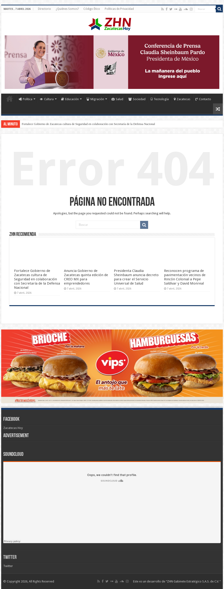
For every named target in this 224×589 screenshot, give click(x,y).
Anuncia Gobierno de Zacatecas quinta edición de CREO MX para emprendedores (86, 277)
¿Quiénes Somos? (67, 9)
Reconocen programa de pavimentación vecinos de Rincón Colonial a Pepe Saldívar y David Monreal (184, 277)
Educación (70, 99)
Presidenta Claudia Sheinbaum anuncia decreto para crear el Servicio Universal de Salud (136, 277)
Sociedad (137, 99)
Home (10, 98)
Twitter (10, 557)
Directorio (44, 9)
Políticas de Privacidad (119, 9)
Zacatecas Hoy (13, 428)
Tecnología (160, 99)
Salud (117, 99)
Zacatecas (182, 99)
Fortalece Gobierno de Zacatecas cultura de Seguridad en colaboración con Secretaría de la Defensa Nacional (88, 124)
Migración (95, 99)
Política (25, 99)
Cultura (47, 99)
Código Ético (91, 9)
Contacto (203, 99)
